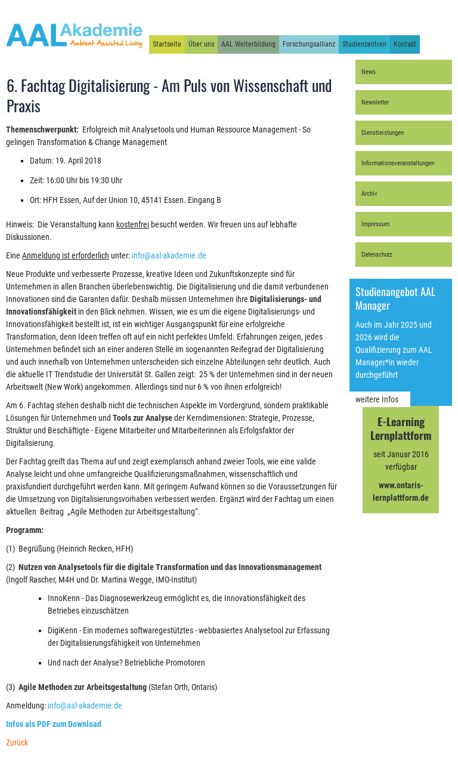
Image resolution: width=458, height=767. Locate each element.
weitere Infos (376, 399)
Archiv (369, 194)
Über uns (201, 44)
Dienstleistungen (382, 133)
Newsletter (375, 102)
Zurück (17, 742)
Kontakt (405, 44)
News (368, 72)
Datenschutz (376, 254)
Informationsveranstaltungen (397, 163)
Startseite (167, 44)
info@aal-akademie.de (169, 255)
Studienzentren (364, 44)
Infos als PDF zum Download (53, 724)
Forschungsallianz (309, 44)
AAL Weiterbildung (248, 44)
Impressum (375, 224)
